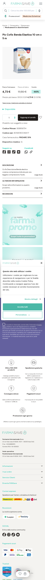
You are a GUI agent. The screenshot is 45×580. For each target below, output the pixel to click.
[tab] (22, 170)
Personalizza (23, 315)
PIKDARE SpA (25, 137)
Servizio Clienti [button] (22, 477)
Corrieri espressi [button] (9, 491)
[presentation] (20, 346)
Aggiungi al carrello (28, 117)
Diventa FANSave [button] (22, 483)
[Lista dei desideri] (20, 574)
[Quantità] (9, 117)
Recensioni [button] (6, 508)
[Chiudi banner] (41, 263)
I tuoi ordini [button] (22, 471)
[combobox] (22, 10)
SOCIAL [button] (5, 526)
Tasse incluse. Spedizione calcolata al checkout (17, 103)
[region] (22, 63)
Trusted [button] (5, 564)
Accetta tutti (22, 307)
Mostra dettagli (31, 299)
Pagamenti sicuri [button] (9, 544)
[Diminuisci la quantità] (14, 118)
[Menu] (41, 3)
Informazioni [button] (22, 466)
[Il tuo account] (4, 3)
